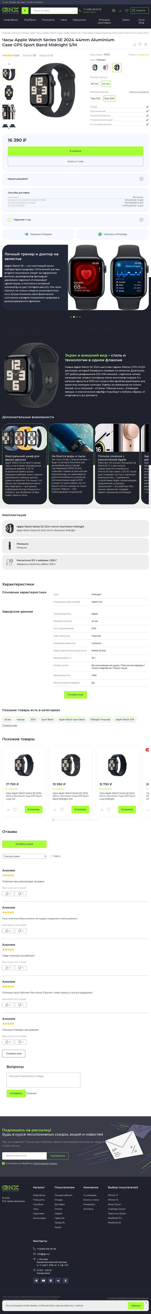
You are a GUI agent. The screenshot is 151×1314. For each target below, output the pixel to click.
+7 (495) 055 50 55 (92, 9)
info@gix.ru (43, 1261)
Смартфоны (11, 19)
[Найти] (74, 11)
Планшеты (48, 19)
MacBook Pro (115, 1225)
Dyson (126, 19)
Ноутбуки (30, 19)
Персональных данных (45, 1170)
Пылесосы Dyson (117, 1221)
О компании (89, 1202)
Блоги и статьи (91, 1207)
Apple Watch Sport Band (72, 727)
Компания (90, 1194)
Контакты (38, 2)
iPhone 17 (113, 1202)
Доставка (21, 2)
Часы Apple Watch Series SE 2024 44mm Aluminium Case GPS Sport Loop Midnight (117, 803)
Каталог (39, 1194)
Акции (58, 1234)
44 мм (8, 727)
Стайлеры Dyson (116, 1216)
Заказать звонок (89, 12)
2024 (33, 727)
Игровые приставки (104, 21)
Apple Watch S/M (125, 727)
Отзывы (12, 2)
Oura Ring (141, 21)
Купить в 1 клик (76, 161)
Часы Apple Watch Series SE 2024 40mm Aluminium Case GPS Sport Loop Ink (24, 803)
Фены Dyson (114, 1211)
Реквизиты (89, 1211)
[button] (71, 317)
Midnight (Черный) (100, 727)
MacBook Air (114, 1230)
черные (21, 727)
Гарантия (59, 1225)
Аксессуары (39, 1225)
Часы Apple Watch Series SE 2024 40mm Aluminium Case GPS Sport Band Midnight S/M (71, 803)
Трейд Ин (60, 1230)
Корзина (138, 10)
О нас (5, 2)
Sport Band (47, 727)
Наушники (79, 19)
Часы (64, 19)
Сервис (58, 1221)
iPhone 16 (113, 1207)
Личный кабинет (63, 1202)
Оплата (30, 2)
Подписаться (57, 1163)
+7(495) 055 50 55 (46, 1256)
